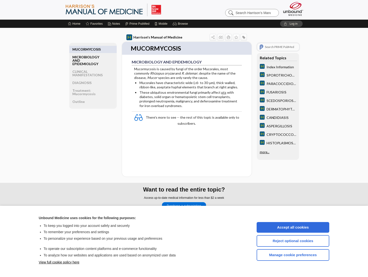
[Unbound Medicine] (293, 8)
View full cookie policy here (59, 262)
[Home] (74, 24)
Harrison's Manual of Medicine (154, 37)
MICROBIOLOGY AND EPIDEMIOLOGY (85, 52)
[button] (181, 24)
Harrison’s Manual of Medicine (125, 9)
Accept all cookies (293, 227)
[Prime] (137, 24)
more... (264, 152)
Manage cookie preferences (293, 255)
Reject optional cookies (293, 241)
